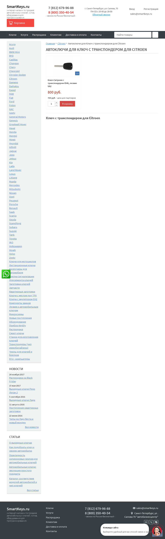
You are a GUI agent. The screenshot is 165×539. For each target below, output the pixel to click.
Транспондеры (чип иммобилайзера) (20, 346)
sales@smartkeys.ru (141, 13)
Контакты (96, 34)
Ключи (12, 34)
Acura (12, 44)
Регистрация (151, 8)
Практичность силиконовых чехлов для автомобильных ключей (23, 459)
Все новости (32, 427)
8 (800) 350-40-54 (61, 12)
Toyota (13, 238)
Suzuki (13, 231)
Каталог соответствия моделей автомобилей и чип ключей (23, 482)
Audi (11, 48)
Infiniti (12, 147)
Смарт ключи (16, 333)
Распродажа (39, 34)
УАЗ (11, 242)
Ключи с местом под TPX (23, 295)
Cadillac (13, 59)
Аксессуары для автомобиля (18, 270)
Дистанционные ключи (22, 265)
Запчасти (14, 287)
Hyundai (13, 143)
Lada (12, 166)
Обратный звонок (101, 14)
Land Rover (15, 170)
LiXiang (13, 177)
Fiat (11, 97)
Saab (12, 212)
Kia (11, 162)
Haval (12, 128)
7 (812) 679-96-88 (61, 8)
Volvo (12, 253)
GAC (11, 109)
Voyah (12, 250)
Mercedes (14, 185)
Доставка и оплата (76, 34)
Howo (12, 139)
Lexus (12, 173)
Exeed (12, 90)
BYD (11, 55)
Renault (13, 208)
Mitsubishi (14, 189)
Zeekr (12, 257)
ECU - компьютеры (19, 358)
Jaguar (13, 151)
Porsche (13, 204)
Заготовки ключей (19, 284)
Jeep (12, 154)
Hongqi (13, 135)
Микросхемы (16, 314)
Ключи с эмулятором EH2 (23, 299)
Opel (11, 196)
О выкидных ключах (20, 442)
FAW (11, 93)
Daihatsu (14, 86)
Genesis (13, 120)
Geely (12, 112)
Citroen (13, 78)
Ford (11, 101)
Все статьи (33, 490)
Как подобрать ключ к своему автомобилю (21, 449)
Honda (12, 131)
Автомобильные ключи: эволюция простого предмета (22, 470)
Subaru (13, 227)
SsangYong (15, 223)
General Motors (17, 116)
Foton (12, 105)
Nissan (12, 193)
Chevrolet (14, 71)
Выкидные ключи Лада (22, 400)
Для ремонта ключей (21, 280)
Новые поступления (20, 317)
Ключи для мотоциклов (22, 261)
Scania (12, 215)
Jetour (12, 158)
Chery (12, 67)
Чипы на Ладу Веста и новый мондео (21, 420)
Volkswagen (15, 246)
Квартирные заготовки (22, 291)
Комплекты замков (20, 303)
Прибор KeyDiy (17, 325)
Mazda (12, 181)
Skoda (12, 219)
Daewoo (13, 82)
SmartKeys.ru (18, 6)
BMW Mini (14, 52)
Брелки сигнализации (21, 276)
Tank (12, 234)
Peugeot (13, 200)
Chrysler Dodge (17, 74)
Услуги (24, 34)
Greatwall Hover (17, 124)
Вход (132, 8)
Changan (14, 63)
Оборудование (17, 321)
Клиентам (55, 34)
